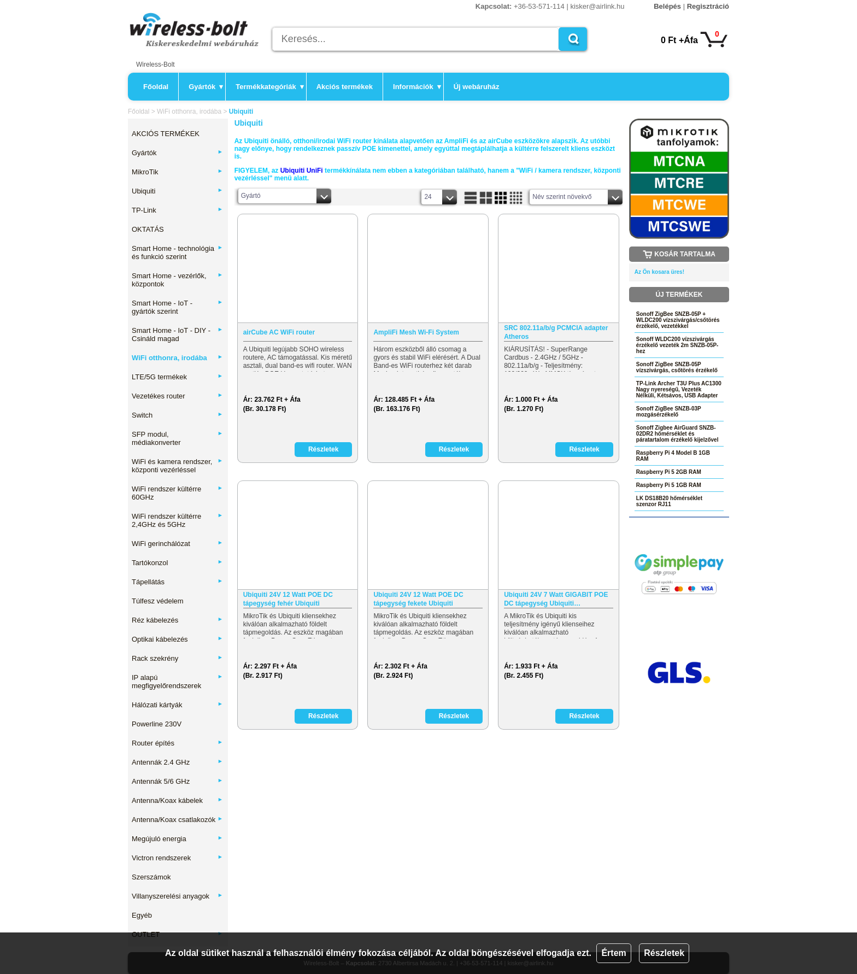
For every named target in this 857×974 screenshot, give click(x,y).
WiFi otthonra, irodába (189, 111)
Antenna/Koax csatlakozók (177, 819)
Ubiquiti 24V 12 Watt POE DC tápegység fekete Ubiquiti (418, 599)
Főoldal (155, 87)
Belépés (667, 6)
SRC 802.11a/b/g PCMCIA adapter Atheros (556, 332)
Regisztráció (708, 6)
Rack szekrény (177, 658)
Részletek (664, 953)
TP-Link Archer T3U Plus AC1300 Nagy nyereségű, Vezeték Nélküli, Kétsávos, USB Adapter (678, 389)
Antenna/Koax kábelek (177, 800)
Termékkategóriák (269, 87)
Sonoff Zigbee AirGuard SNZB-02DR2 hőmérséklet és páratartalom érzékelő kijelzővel (677, 434)
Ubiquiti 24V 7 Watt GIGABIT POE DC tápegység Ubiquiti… (556, 599)
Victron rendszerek (177, 858)
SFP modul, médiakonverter (177, 438)
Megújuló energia (177, 839)
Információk (417, 87)
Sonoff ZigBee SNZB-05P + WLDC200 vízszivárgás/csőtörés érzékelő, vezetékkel (678, 320)
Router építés (177, 743)
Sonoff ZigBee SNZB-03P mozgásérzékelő (668, 412)
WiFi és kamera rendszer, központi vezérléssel (177, 465)
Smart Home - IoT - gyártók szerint (177, 307)
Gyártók (206, 87)
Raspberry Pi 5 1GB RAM (668, 485)
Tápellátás (177, 582)
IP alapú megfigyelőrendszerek (177, 681)
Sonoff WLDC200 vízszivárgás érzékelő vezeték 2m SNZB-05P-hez (677, 345)
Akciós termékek (344, 87)
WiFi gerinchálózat (177, 543)
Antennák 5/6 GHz (177, 781)
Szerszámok (151, 877)
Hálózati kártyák (177, 705)
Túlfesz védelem (158, 601)
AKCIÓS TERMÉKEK (165, 134)
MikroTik (177, 172)
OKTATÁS (148, 229)
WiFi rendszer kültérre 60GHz (177, 493)
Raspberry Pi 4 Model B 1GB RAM (673, 456)
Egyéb (142, 915)
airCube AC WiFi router (279, 332)
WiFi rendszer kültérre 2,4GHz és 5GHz (177, 520)
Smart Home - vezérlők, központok (177, 280)
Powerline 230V (156, 724)
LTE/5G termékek (177, 377)
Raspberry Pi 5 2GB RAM (668, 472)
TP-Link (177, 210)
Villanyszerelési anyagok (177, 896)
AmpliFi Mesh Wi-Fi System (416, 332)
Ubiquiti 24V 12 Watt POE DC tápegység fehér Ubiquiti (288, 599)
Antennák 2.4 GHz (177, 762)
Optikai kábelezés (177, 639)
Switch (177, 415)
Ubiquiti (177, 191)
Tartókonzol (177, 563)
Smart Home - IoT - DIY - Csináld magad (177, 334)
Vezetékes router (177, 396)
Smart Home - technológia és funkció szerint (177, 252)
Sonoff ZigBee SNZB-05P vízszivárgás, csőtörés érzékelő (677, 367)
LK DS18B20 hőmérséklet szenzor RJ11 (669, 501)
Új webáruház (477, 87)
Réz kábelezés (177, 620)
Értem (613, 953)
